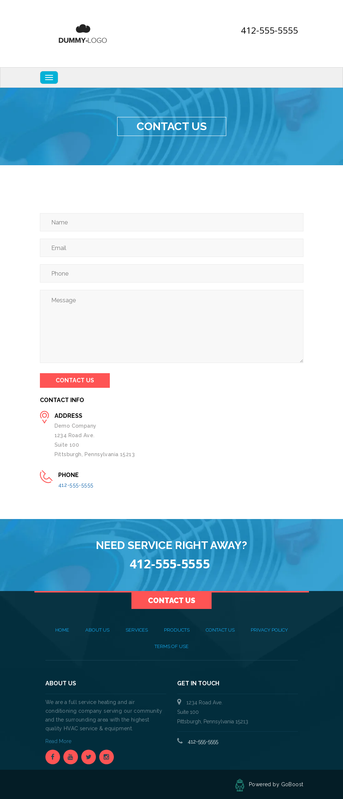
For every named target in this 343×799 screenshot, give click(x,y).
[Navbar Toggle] (49, 77)
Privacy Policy (269, 630)
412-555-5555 (269, 30)
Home (62, 630)
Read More (59, 741)
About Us (97, 630)
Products (177, 630)
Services (137, 630)
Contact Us (75, 380)
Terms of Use (171, 646)
